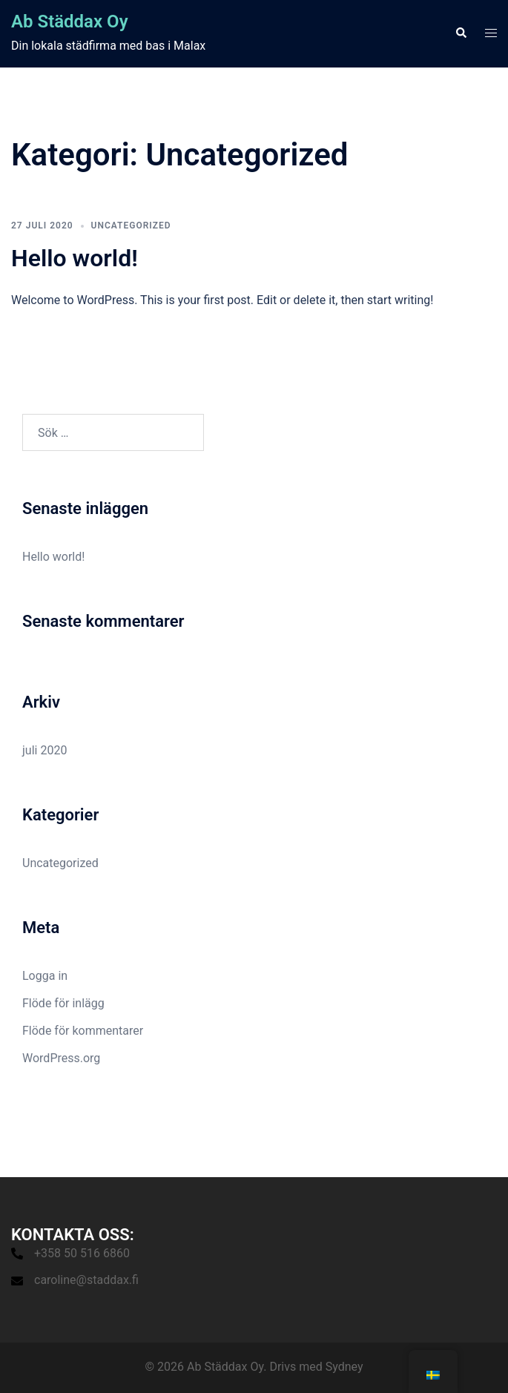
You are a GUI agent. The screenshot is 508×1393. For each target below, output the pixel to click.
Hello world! (74, 258)
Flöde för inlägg (63, 1003)
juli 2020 (44, 750)
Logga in (44, 976)
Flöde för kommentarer (82, 1031)
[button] (460, 33)
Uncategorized (131, 225)
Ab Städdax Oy (69, 21)
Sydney (344, 1367)
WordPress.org (61, 1058)
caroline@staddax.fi (86, 1280)
